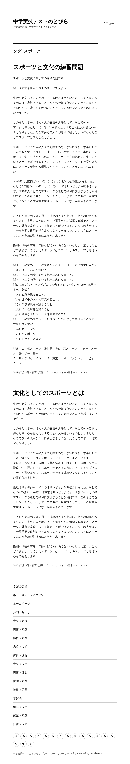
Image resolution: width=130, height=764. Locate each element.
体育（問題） (39, 372)
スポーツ (53, 372)
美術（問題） (21, 629)
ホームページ (21, 603)
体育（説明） (39, 565)
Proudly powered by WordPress (84, 753)
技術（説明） (21, 724)
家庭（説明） (21, 646)
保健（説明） (21, 707)
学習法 (17, 698)
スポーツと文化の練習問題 (48, 67)
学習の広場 (20, 586)
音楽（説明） (21, 664)
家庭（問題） (21, 715)
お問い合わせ (21, 612)
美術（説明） (21, 672)
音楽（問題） (21, 621)
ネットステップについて (28, 595)
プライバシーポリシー (52, 753)
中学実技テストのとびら (40, 21)
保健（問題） (21, 681)
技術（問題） (21, 689)
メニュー (108, 23)
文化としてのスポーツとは (48, 392)
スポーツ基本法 (67, 372)
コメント (82, 372)
